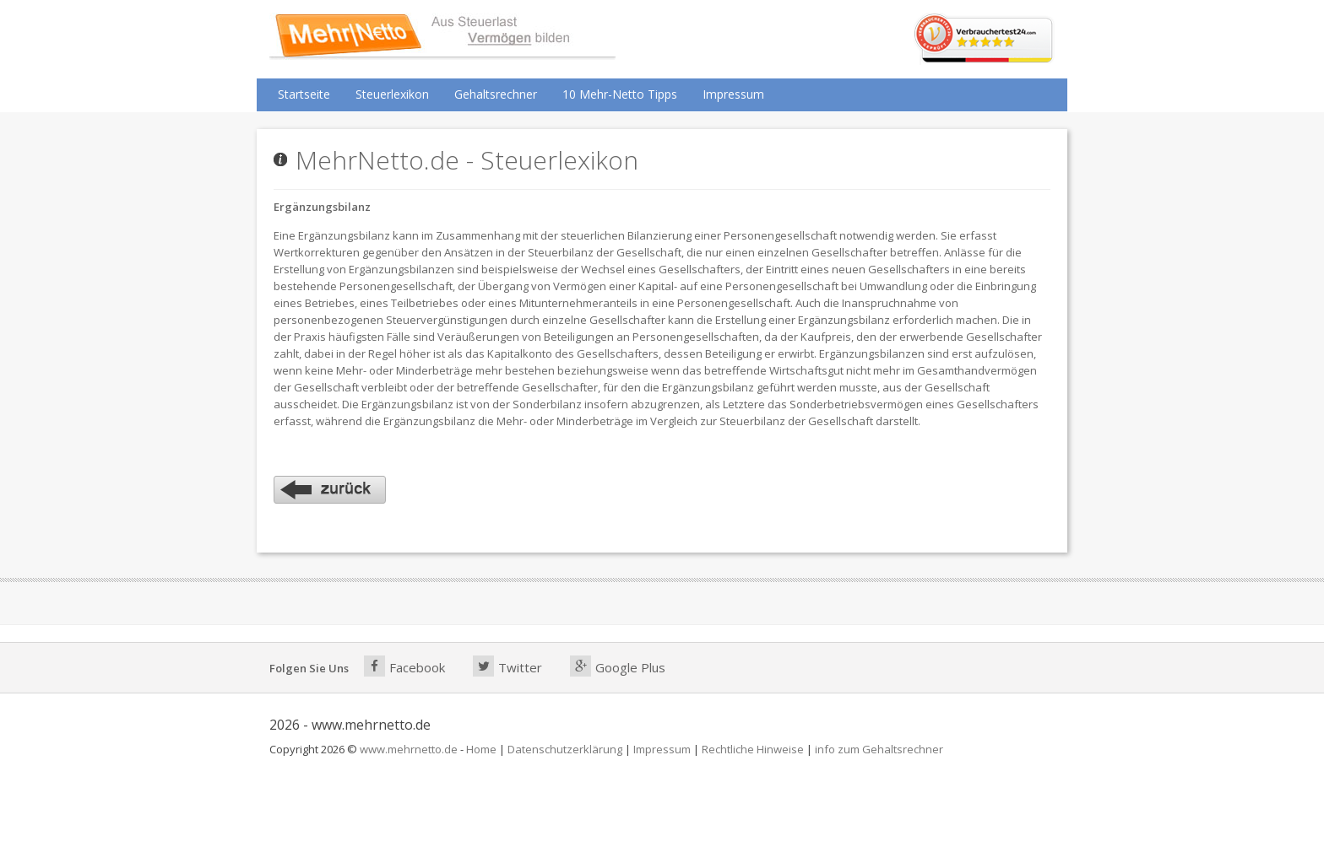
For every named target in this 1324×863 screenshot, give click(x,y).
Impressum (733, 94)
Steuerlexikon (392, 94)
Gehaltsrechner (495, 94)
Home (481, 749)
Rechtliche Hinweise (753, 749)
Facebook (404, 666)
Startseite (304, 94)
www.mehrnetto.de (409, 749)
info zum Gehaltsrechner (879, 749)
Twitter (507, 666)
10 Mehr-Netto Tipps (619, 94)
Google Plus (617, 666)
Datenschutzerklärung (564, 749)
